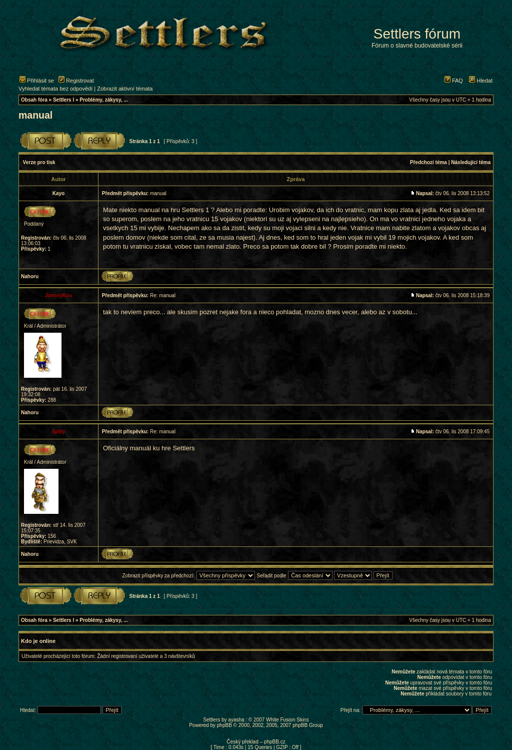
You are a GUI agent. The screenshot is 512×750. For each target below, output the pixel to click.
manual (35, 115)
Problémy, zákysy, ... (104, 100)
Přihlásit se (37, 81)
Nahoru (29, 276)
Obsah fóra (34, 100)
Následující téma (470, 162)
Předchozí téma (428, 162)
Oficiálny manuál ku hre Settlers (149, 448)
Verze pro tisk (39, 162)
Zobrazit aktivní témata (124, 89)
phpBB (224, 725)
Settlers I (63, 100)
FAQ (453, 81)
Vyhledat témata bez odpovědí (55, 89)
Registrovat (76, 81)
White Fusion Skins (287, 719)
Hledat (480, 81)
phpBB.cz (275, 741)
